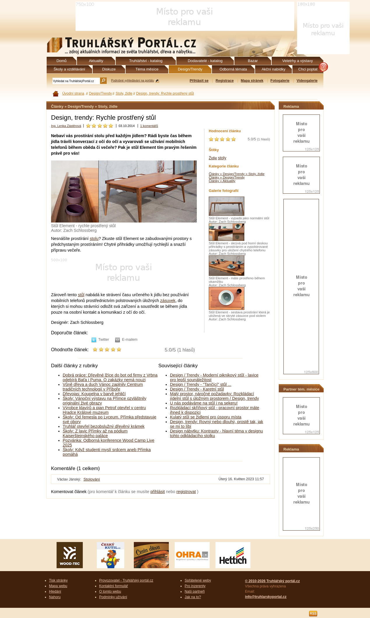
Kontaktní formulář (113, 586)
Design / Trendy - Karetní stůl (197, 389)
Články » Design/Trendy (227, 177)
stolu (94, 238)
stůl (81, 294)
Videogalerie (307, 81)
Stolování (91, 479)
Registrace (224, 81)
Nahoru (55, 597)
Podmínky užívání (113, 597)
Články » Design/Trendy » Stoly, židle (236, 174)
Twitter (103, 340)
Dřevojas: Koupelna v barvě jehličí (94, 393)
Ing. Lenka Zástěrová (66, 126)
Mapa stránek (252, 81)
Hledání (55, 591)
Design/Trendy (100, 93)
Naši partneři (195, 591)
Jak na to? (193, 597)
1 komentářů (149, 126)
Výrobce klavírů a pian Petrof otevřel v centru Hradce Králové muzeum (104, 410)
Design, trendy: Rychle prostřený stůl (165, 93)
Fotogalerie (280, 81)
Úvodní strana (73, 93)
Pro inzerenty (195, 586)
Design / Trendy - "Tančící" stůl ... (200, 384)
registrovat (186, 491)
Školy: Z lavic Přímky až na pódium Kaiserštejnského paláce (95, 433)
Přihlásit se (199, 81)
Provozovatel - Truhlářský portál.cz (126, 580)
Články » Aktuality (222, 181)
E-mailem (129, 340)
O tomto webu (110, 591)
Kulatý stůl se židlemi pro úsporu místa (205, 417)
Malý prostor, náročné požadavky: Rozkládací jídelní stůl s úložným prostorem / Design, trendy (214, 396)
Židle (213, 158)
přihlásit (157, 491)
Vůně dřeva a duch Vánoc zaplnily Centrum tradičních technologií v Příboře (103, 386)
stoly (222, 158)
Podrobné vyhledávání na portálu (132, 80)
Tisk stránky (58, 580)
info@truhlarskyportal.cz (265, 597)
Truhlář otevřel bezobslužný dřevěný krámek (104, 426)
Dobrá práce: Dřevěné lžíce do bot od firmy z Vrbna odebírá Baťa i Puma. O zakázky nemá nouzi (110, 377)
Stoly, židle (123, 93)
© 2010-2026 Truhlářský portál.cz (272, 581)
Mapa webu (58, 586)
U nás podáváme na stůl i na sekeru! (204, 403)
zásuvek (167, 300)
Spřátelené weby (198, 580)
